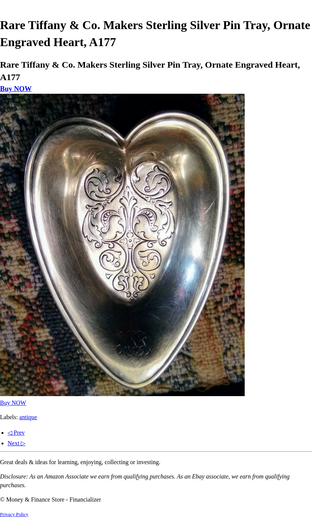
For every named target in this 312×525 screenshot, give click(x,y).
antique (28, 417)
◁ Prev (16, 432)
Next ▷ (16, 443)
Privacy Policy (14, 514)
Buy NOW (16, 89)
